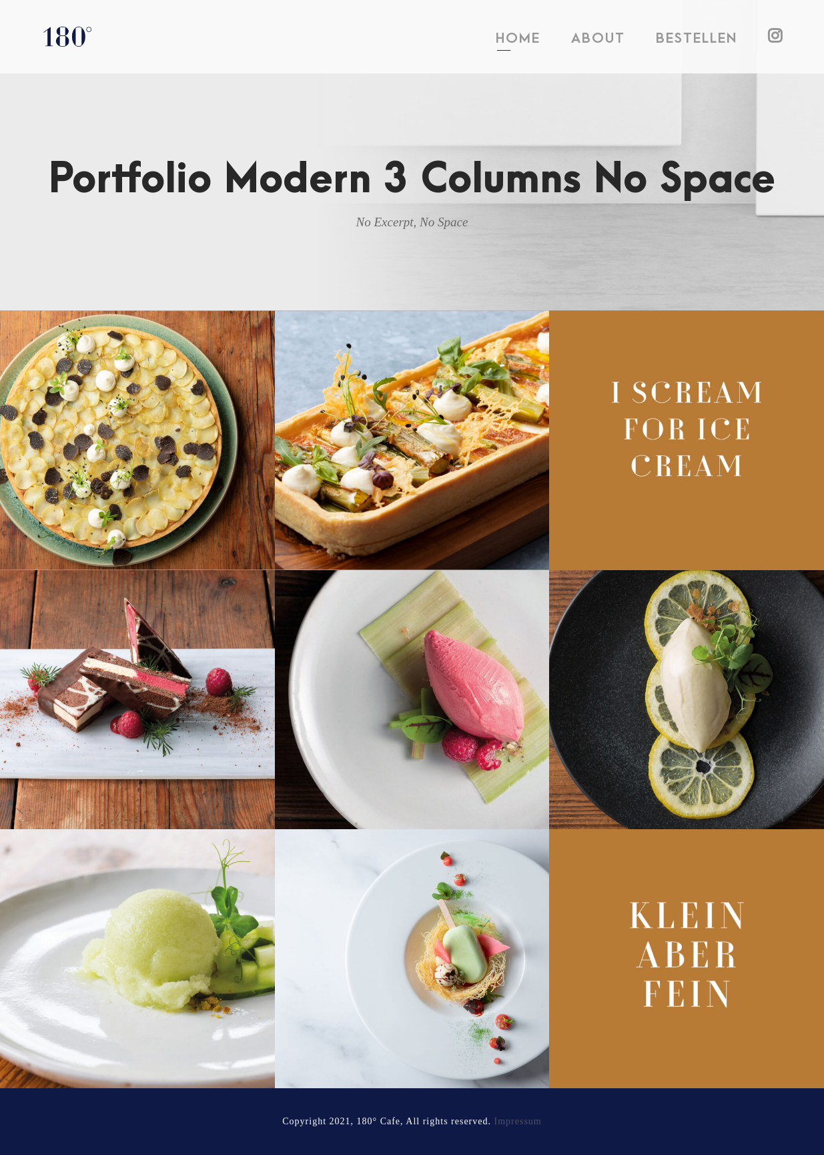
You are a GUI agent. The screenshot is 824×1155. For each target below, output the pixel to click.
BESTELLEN (696, 38)
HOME (518, 38)
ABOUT (598, 38)
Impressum (518, 1121)
